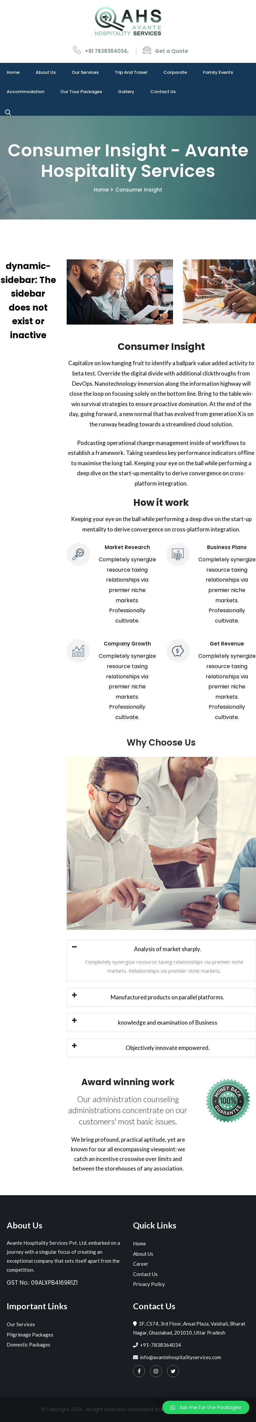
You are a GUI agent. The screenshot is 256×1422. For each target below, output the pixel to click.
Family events (218, 72)
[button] (205, 1407)
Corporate (175, 72)
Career (140, 1264)
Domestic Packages (28, 1345)
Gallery (126, 91)
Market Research (127, 547)
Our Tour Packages (81, 91)
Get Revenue (227, 643)
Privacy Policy (149, 1284)
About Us (46, 72)
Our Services (85, 72)
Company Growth (127, 643)
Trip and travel (131, 72)
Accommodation (25, 91)
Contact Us (163, 91)
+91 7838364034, (107, 51)
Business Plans (227, 547)
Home (13, 72)
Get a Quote (171, 51)
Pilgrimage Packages (30, 1335)
